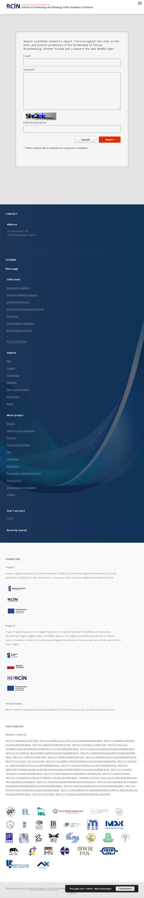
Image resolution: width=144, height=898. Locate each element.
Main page (12, 268)
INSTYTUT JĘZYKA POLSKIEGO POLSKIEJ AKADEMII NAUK (89, 765)
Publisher (12, 382)
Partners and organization (21, 430)
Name (10, 403)
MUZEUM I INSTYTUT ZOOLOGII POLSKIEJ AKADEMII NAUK (108, 777)
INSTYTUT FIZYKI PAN (43, 794)
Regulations (13, 466)
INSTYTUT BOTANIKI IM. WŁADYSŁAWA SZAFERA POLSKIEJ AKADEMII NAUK (42, 753)
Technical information (18, 445)
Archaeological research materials (25, 309)
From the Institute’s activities (22, 295)
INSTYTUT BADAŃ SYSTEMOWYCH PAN (51, 744)
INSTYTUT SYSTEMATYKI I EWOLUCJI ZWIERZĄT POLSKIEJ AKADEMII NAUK (42, 777)
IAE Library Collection (18, 287)
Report (110, 139)
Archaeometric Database (20, 323)
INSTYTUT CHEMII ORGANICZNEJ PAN (66, 757)
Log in (10, 518)
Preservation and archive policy (24, 473)
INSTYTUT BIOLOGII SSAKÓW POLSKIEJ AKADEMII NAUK (107, 748)
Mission (11, 423)
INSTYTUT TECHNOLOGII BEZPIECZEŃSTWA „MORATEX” (83, 794)
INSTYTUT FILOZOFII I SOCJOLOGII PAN (25, 761)
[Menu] (139, 3)
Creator (11, 368)
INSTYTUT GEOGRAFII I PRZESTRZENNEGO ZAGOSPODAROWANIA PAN (81, 761)
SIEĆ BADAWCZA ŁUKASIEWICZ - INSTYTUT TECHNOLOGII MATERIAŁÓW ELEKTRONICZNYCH (51, 781)
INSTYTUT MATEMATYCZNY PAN (22, 740)
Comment (29, 69)
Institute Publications (18, 302)
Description (13, 396)
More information (102, 889)
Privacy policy (14, 480)
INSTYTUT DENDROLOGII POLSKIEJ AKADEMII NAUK (111, 757)
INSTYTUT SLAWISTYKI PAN (116, 773)
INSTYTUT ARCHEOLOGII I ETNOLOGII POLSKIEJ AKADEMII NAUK (71, 740)
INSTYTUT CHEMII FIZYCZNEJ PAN (29, 757)
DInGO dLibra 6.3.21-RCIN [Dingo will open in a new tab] (44, 888)
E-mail (27, 56)
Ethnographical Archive (19, 330)
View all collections (17, 341)
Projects (11, 437)
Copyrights (13, 459)
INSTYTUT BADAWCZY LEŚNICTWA (89, 744)
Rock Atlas (12, 316)
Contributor (13, 375)
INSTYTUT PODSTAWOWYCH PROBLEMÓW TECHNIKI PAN (72, 773)
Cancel (85, 139)
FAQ (9, 452)
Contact (11, 494)
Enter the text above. (35, 122)
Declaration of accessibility (21, 487)
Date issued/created (18, 389)
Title (9, 361)
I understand (125, 888)
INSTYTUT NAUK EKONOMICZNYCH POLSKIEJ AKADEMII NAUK (93, 785)
